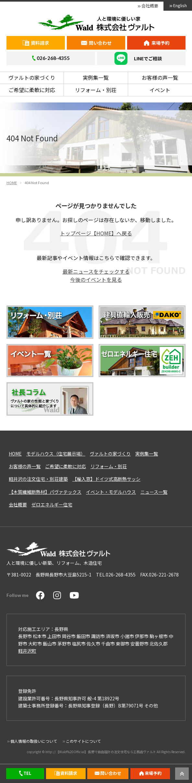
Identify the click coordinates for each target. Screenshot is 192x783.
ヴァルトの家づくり (31, 77)
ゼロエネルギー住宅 (51, 504)
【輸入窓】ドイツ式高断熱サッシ (106, 479)
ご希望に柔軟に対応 (31, 90)
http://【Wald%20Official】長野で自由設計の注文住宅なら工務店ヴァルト (100, 751)
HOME (15, 453)
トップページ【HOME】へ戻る (96, 233)
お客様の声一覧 (160, 77)
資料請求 (40, 43)
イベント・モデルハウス (111, 492)
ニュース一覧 (153, 492)
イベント (160, 90)
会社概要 (149, 6)
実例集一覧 (96, 77)
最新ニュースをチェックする (96, 271)
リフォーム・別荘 (95, 90)
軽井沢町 (27, 650)
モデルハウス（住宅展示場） (55, 453)
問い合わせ (100, 43)
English (180, 5)
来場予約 (160, 43)
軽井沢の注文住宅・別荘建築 (38, 479)
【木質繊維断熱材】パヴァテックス (45, 492)
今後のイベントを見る (96, 279)
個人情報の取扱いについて (33, 741)
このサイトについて (83, 741)
